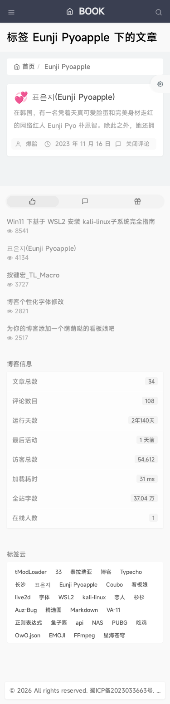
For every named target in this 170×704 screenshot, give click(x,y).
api (79, 622)
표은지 (42, 584)
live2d (22, 597)
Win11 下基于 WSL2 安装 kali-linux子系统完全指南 (81, 221)
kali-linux (94, 597)
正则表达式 (28, 622)
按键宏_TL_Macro (33, 275)
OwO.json (27, 635)
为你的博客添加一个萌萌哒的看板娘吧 (61, 328)
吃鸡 (141, 622)
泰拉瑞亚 (81, 571)
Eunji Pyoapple (78, 584)
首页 (24, 66)
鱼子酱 (59, 622)
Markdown (84, 609)
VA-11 (113, 609)
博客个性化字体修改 (35, 301)
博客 (106, 571)
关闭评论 (138, 144)
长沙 (20, 584)
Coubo (114, 584)
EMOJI (57, 635)
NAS (97, 622)
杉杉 (139, 597)
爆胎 (32, 144)
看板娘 (139, 584)
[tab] (32, 201)
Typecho (131, 571)
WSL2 (66, 597)
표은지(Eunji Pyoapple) (73, 97)
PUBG (119, 622)
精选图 (53, 609)
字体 (44, 597)
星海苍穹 (114, 635)
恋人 (119, 597)
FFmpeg (84, 635)
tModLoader (31, 571)
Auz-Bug (26, 609)
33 (58, 571)
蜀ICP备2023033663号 (121, 690)
